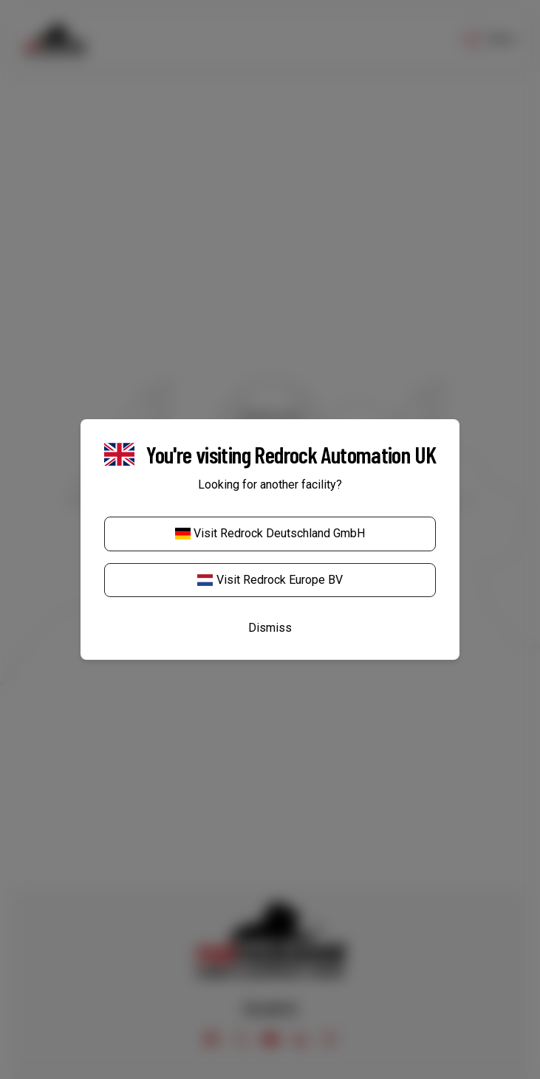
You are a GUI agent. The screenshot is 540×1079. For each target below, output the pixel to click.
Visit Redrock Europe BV (269, 580)
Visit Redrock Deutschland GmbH (270, 533)
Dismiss (270, 628)
